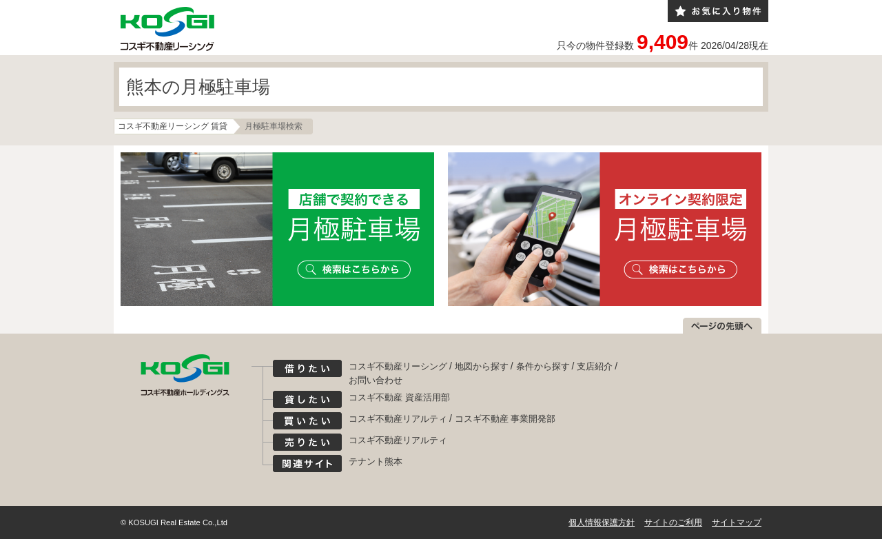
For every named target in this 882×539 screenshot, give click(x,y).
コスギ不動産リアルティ (398, 419)
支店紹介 (595, 366)
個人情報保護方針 (601, 522)
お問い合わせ (375, 380)
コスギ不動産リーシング (398, 366)
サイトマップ (736, 522)
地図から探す (482, 366)
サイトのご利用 (673, 522)
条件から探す (543, 366)
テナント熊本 (375, 461)
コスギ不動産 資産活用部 (399, 397)
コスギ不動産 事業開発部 (505, 419)
